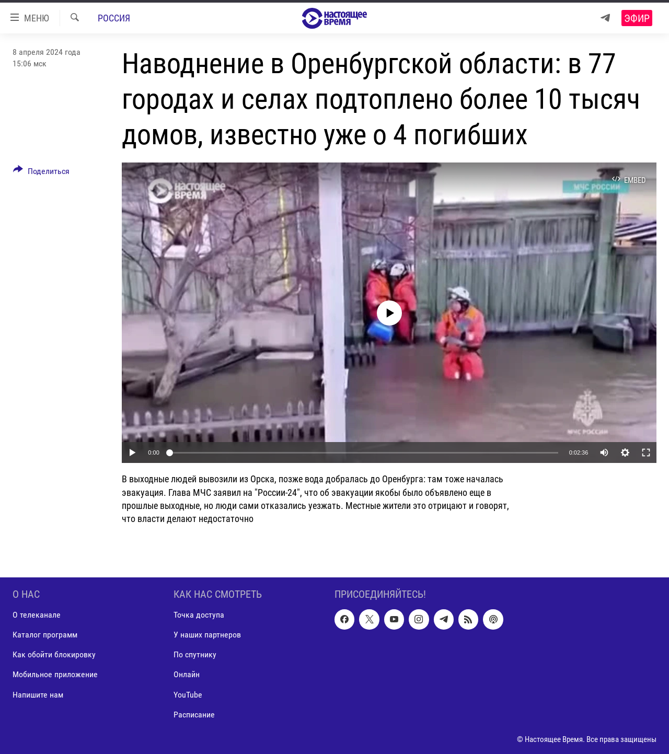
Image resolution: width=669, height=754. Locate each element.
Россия (114, 18)
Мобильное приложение (55, 675)
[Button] (41, 173)
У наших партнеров (207, 635)
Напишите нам (38, 695)
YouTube (188, 695)
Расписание (194, 715)
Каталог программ (45, 635)
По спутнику (195, 655)
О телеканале (37, 615)
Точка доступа (199, 615)
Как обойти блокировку (54, 655)
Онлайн (187, 675)
